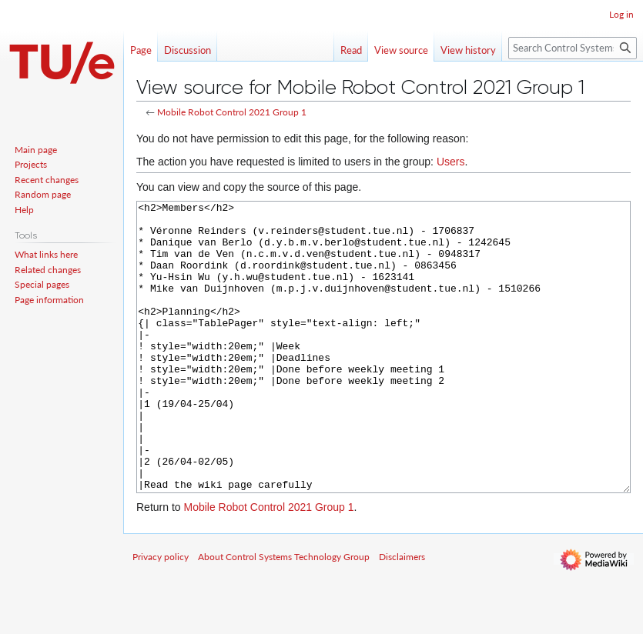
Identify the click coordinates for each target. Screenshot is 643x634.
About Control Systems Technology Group (284, 614)
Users (451, 161)
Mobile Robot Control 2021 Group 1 (231, 112)
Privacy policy (160, 614)
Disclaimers (402, 614)
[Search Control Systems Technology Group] (572, 48)
